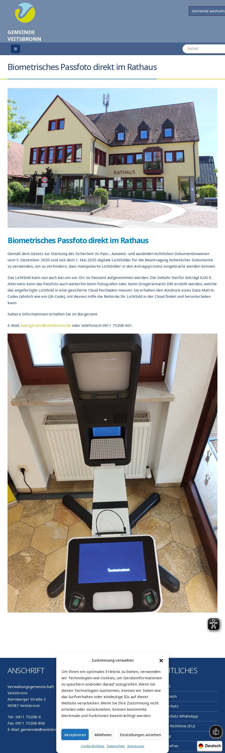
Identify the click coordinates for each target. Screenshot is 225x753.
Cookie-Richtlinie (92, 746)
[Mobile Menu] (15, 49)
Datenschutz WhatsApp (177, 716)
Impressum (135, 746)
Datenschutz (116, 746)
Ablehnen (102, 734)
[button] (161, 660)
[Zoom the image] (25, 5)
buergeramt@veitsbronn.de (46, 325)
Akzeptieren (75, 734)
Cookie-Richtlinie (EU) (175, 725)
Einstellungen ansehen (140, 734)
